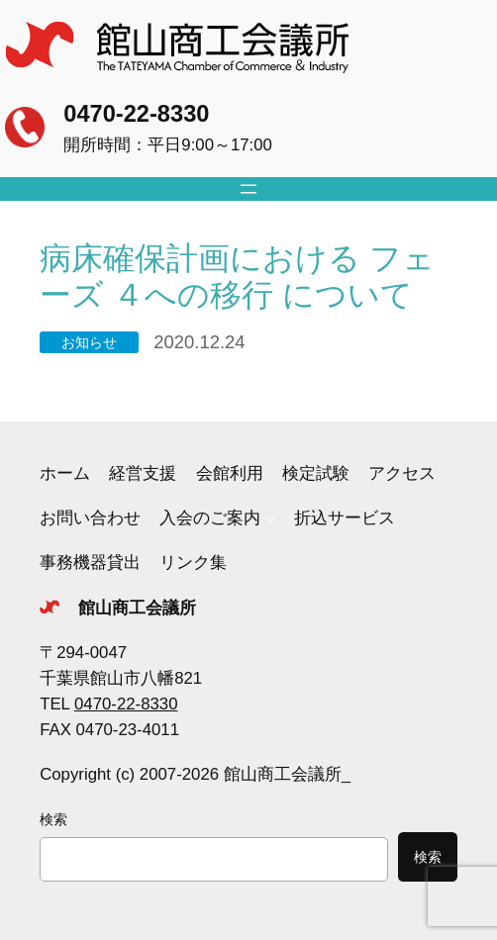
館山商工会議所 (137, 608)
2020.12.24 (199, 341)
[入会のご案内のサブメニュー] (270, 518)
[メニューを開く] (248, 189)
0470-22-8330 (136, 114)
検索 (53, 819)
